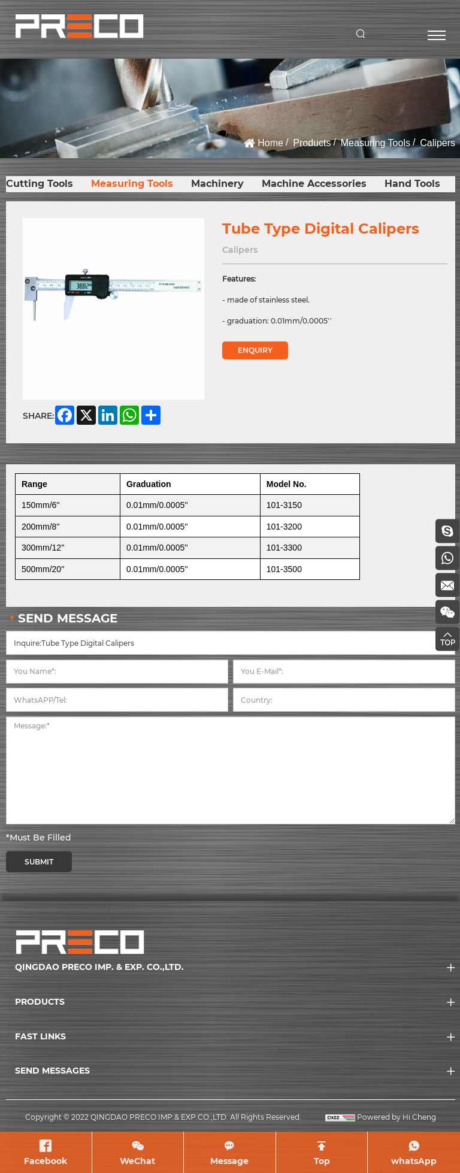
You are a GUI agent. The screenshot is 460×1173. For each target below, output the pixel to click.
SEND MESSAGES (52, 1070)
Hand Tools (412, 183)
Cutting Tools (39, 183)
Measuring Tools (375, 143)
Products (312, 143)
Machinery (217, 183)
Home (270, 143)
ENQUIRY (255, 350)
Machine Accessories (314, 183)
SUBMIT (39, 861)
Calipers (437, 143)
